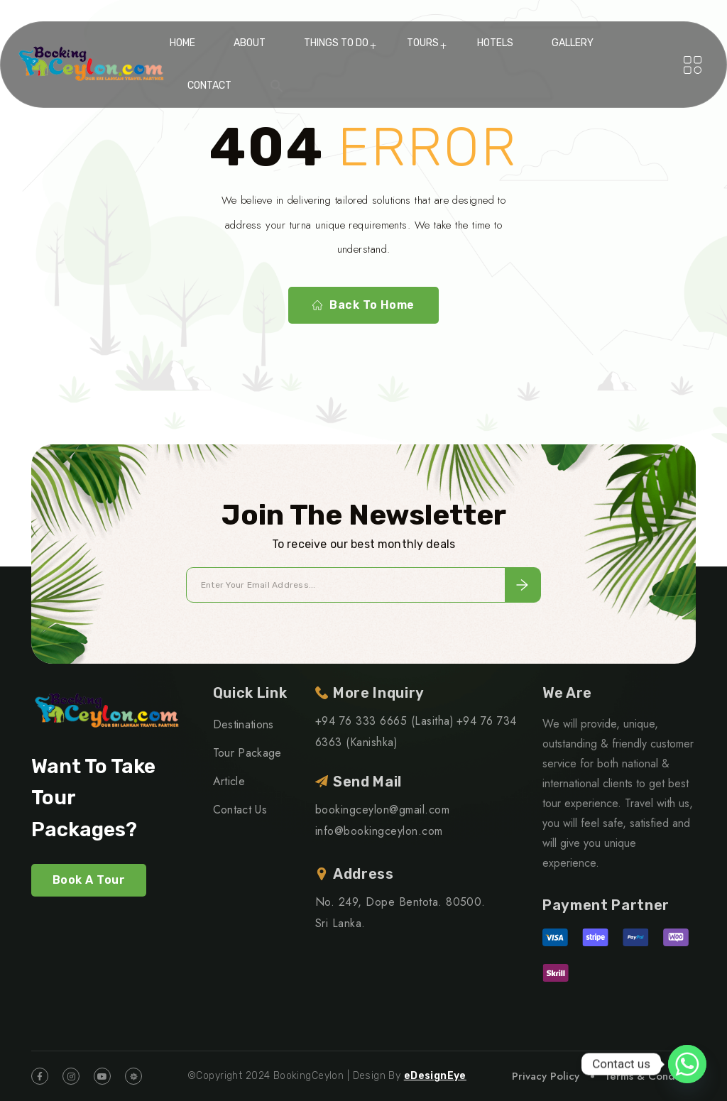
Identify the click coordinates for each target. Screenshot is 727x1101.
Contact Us (240, 809)
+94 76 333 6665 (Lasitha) (384, 721)
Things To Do (336, 43)
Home (182, 43)
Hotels (495, 43)
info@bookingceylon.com (379, 831)
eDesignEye (435, 1076)
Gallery (573, 43)
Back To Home (363, 305)
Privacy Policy (545, 1076)
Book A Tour (89, 880)
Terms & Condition (650, 1076)
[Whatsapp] (687, 1064)
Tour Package (247, 753)
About (250, 43)
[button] (277, 86)
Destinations (243, 724)
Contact (209, 86)
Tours (423, 43)
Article (229, 781)
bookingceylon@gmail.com (382, 809)
